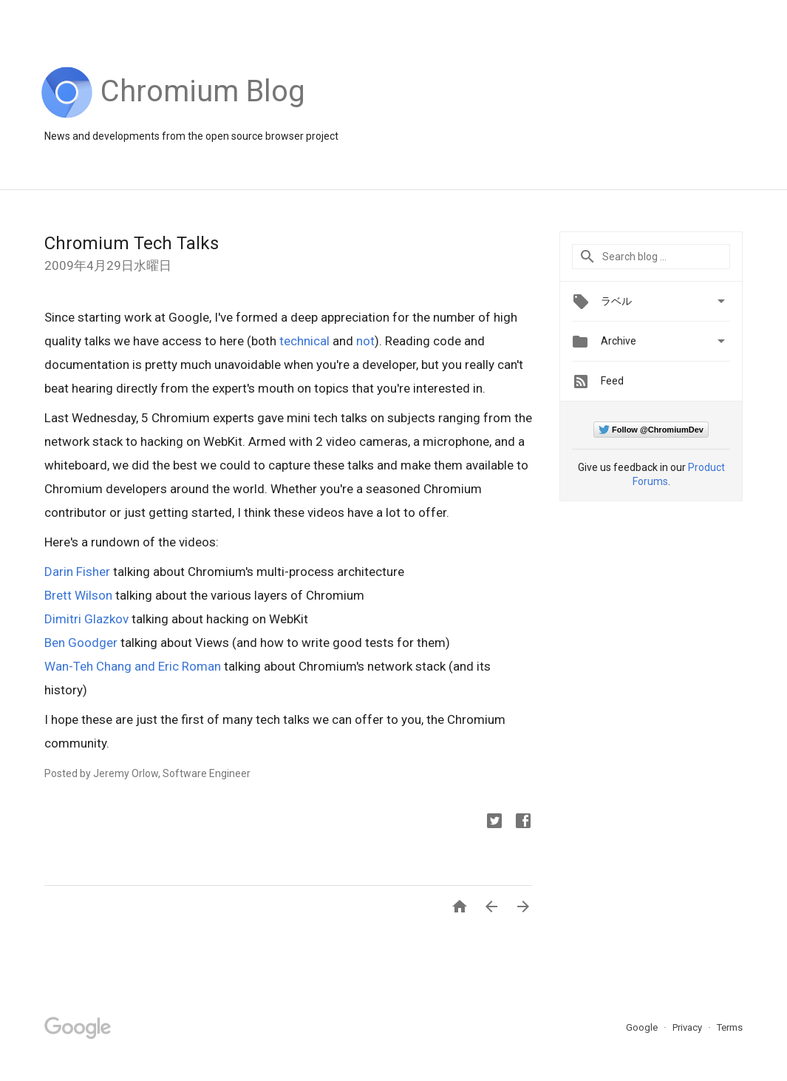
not (365, 340)
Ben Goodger (80, 642)
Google (643, 1027)
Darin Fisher (77, 571)
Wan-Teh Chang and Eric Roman (132, 666)
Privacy (688, 1027)
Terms (730, 1027)
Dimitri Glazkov (86, 618)
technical (304, 340)
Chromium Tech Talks (131, 243)
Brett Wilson (78, 595)
